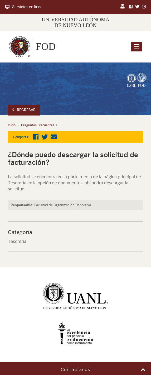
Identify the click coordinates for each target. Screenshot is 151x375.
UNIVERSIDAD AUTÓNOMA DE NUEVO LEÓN (75, 22)
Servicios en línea (23, 7)
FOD (46, 46)
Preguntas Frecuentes (37, 125)
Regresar (24, 110)
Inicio (12, 125)
